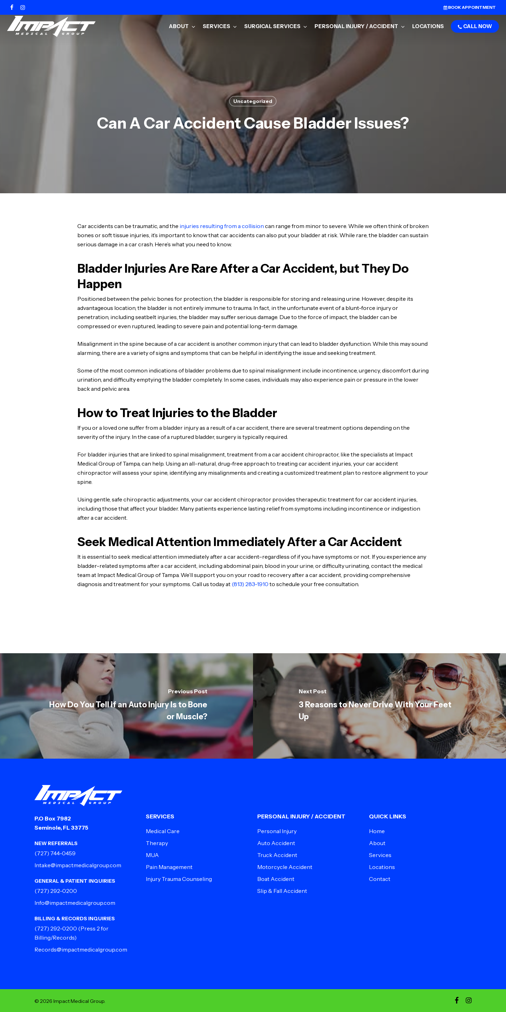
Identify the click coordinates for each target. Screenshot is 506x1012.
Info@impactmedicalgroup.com (74, 902)
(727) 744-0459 (55, 853)
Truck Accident (277, 854)
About (377, 842)
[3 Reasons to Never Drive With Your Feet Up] (379, 706)
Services (380, 854)
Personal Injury (277, 831)
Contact (379, 878)
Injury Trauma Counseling (179, 878)
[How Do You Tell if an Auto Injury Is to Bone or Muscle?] (126, 706)
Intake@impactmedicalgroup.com (77, 865)
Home (377, 831)
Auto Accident (276, 842)
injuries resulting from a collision (222, 225)
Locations (382, 866)
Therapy (157, 842)
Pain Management (169, 866)
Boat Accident (275, 878)
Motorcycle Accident (284, 866)
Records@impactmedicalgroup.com (80, 949)
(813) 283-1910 (250, 584)
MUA (152, 854)
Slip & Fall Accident (282, 890)
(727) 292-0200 (55, 890)
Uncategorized (252, 101)
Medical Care (163, 831)
